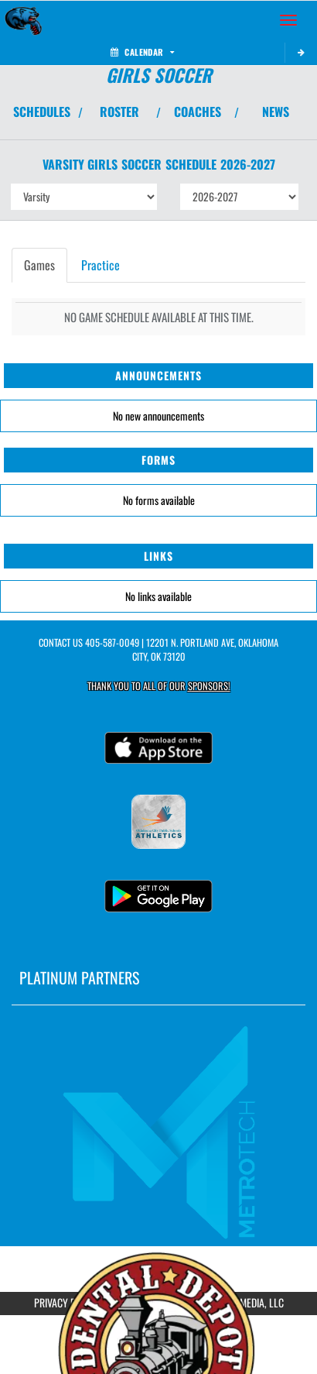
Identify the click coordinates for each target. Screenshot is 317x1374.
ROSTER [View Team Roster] (119, 111)
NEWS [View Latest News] (275, 111)
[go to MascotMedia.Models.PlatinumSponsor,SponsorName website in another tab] (158, 1131)
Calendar (142, 52)
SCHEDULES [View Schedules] (41, 111)
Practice (100, 265)
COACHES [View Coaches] (197, 111)
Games (39, 265)
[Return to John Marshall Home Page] (23, 20)
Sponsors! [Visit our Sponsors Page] (209, 685)
